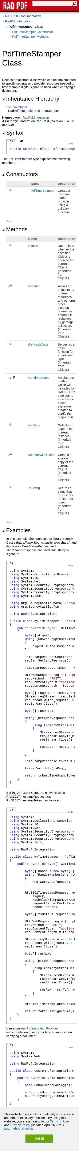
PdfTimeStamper (43, 190)
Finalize (33, 286)
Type (61, 429)
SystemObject (16, 107)
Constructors (20, 174)
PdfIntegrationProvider (42, 1028)
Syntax (12, 133)
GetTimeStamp (38, 377)
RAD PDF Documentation (23, 16)
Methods (15, 229)
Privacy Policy (20, 1125)
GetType (34, 425)
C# (11, 141)
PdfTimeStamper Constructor (32, 32)
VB (21, 141)
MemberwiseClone (41, 455)
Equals (33, 245)
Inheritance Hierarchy (30, 99)
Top (8, 221)
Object (62, 256)
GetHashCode (38, 344)
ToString (34, 488)
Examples (16, 530)
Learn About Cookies (18, 1128)
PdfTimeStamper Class (26, 26)
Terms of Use (59, 1121)
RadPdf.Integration (18, 21)
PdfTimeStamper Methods (30, 36)
